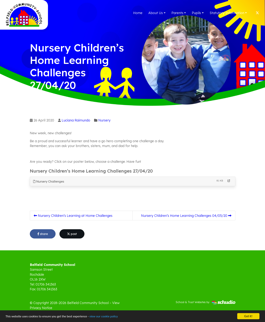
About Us (155, 13)
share (42, 234)
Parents (177, 13)
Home (137, 13)
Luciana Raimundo (76, 120)
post (72, 234)
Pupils (196, 13)
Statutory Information (227, 13)
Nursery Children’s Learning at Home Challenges (73, 215)
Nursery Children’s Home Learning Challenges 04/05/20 (186, 215)
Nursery (104, 120)
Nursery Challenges (48, 181)
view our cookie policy (103, 316)
